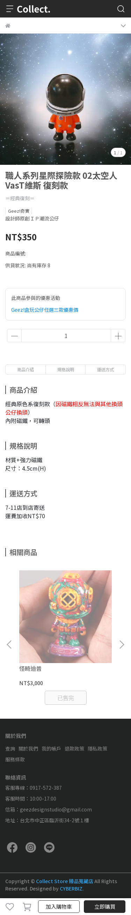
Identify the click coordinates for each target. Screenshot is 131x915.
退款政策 (74, 748)
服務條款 (15, 759)
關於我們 (28, 748)
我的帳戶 (51, 748)
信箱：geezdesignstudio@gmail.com (48, 809)
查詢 (10, 748)
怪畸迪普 (30, 668)
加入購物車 (59, 906)
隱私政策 (97, 748)
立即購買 (104, 906)
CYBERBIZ (71, 888)
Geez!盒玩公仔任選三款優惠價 (44, 309)
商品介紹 (25, 369)
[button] (121, 644)
